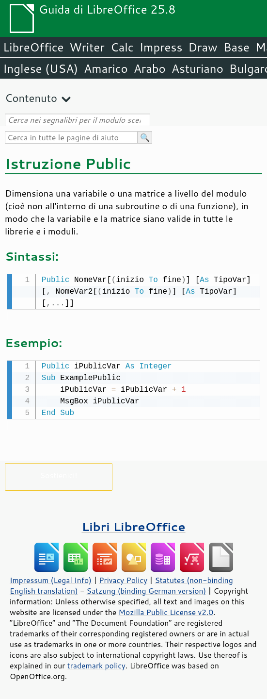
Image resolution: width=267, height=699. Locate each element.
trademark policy (96, 663)
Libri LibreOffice (133, 524)
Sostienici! (58, 473)
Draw (202, 47)
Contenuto (31, 97)
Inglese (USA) (40, 68)
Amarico (106, 68)
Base (236, 47)
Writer (86, 47)
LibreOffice (33, 47)
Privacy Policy (123, 578)
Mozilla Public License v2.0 (166, 610)
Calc (122, 47)
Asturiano (197, 68)
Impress (161, 47)
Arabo (150, 68)
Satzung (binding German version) (146, 588)
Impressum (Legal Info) (51, 578)
